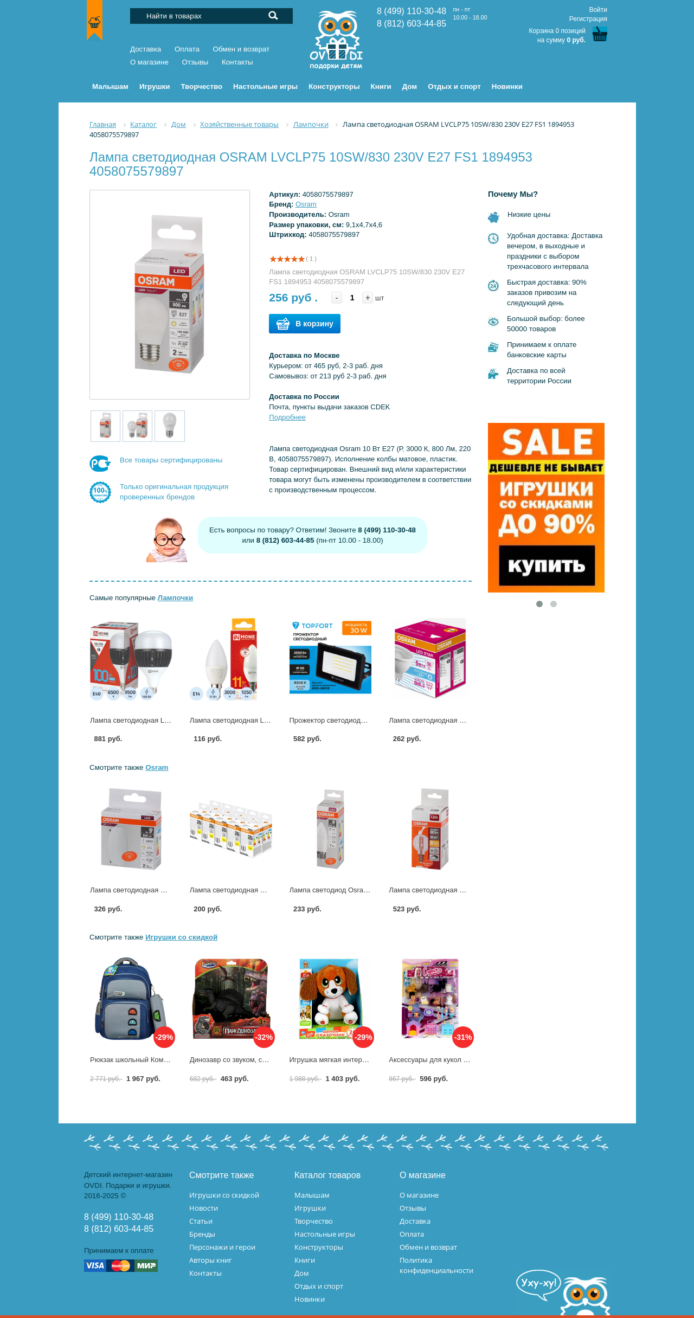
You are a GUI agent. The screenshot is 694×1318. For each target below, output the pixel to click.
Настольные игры (324, 1234)
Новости (203, 1208)
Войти (598, 10)
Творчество (313, 1221)
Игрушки (310, 1208)
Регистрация (588, 19)
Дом (301, 1273)
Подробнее (287, 417)
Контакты (237, 62)
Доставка (145, 49)
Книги (304, 1260)
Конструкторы (318, 1247)
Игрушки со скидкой (181, 937)
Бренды (202, 1234)
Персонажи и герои (222, 1247)
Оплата (187, 49)
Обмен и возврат (241, 49)
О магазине (149, 62)
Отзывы (195, 62)
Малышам (312, 1195)
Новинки (309, 1299)
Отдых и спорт (318, 1286)
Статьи (201, 1221)
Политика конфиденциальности (436, 1265)
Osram (306, 204)
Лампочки (175, 598)
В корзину (304, 324)
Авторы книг (210, 1260)
